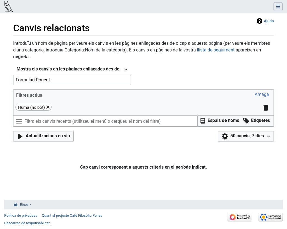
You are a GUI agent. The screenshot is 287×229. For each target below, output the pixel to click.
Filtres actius (29, 95)
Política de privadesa (20, 215)
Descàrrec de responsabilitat (27, 223)
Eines (24, 204)
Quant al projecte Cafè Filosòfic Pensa (72, 215)
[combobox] (72, 70)
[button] (262, 95)
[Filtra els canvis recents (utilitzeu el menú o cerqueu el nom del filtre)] (105, 121)
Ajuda (269, 21)
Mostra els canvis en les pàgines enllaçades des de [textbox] (68, 69)
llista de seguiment (216, 50)
